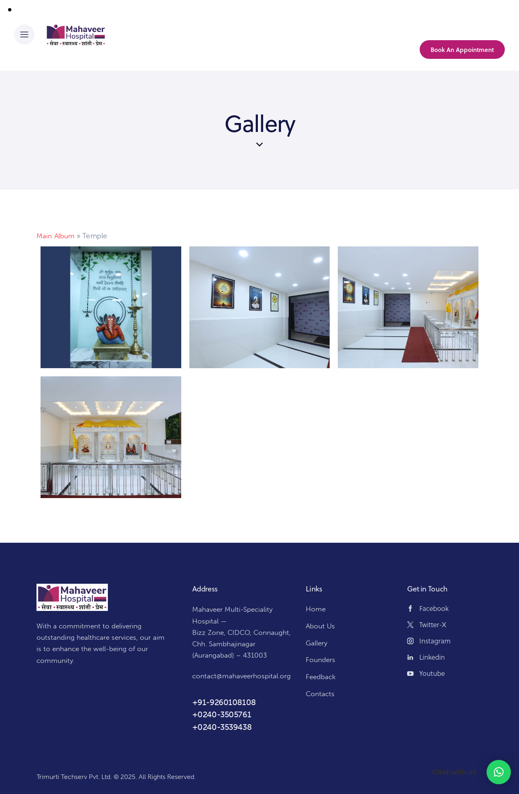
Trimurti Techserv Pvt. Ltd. (74, 777)
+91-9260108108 (224, 702)
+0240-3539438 (222, 726)
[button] (499, 772)
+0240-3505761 (221, 714)
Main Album (56, 235)
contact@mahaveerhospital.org (241, 676)
